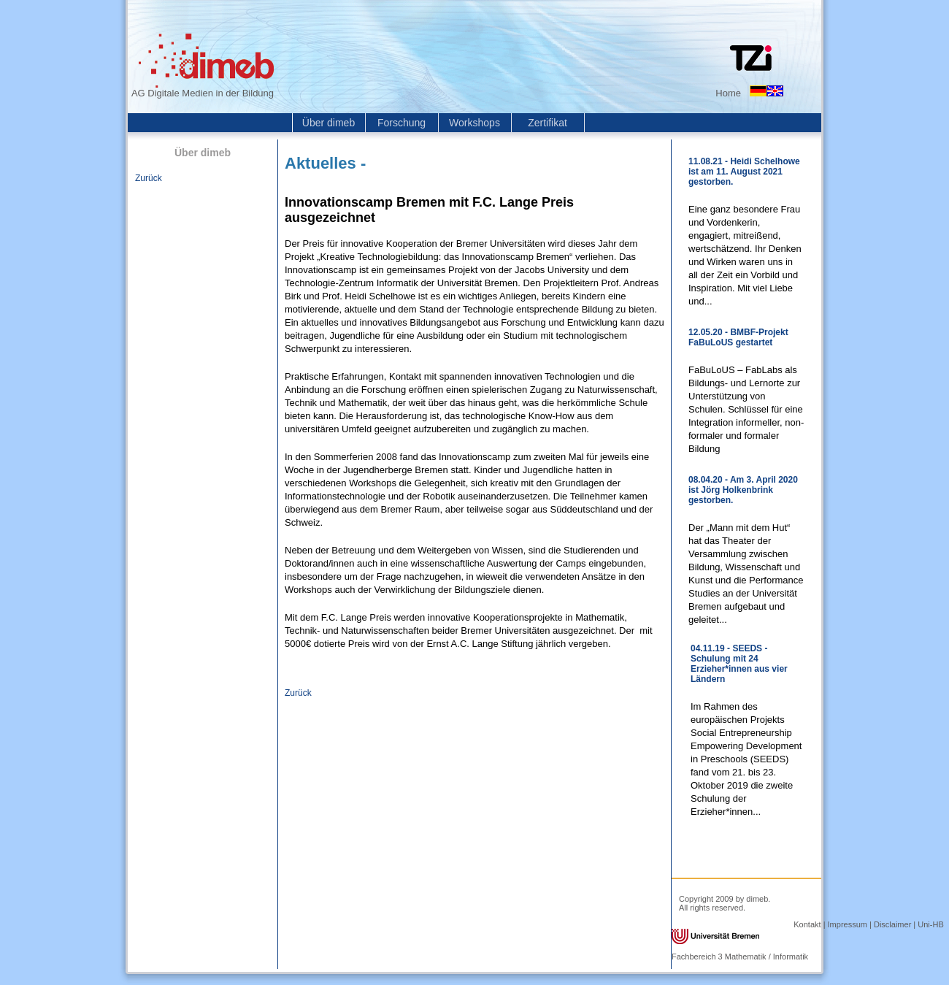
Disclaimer (892, 924)
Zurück (148, 178)
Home (728, 93)
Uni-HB (930, 924)
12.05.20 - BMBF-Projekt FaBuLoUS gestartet (738, 337)
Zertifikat (547, 123)
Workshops (474, 123)
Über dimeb (328, 123)
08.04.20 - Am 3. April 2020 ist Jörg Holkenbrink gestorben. (743, 490)
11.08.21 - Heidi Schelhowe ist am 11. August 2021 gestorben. (744, 171)
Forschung (401, 123)
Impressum (847, 924)
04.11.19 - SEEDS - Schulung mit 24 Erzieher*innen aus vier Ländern (739, 663)
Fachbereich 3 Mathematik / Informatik (740, 956)
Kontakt (807, 924)
